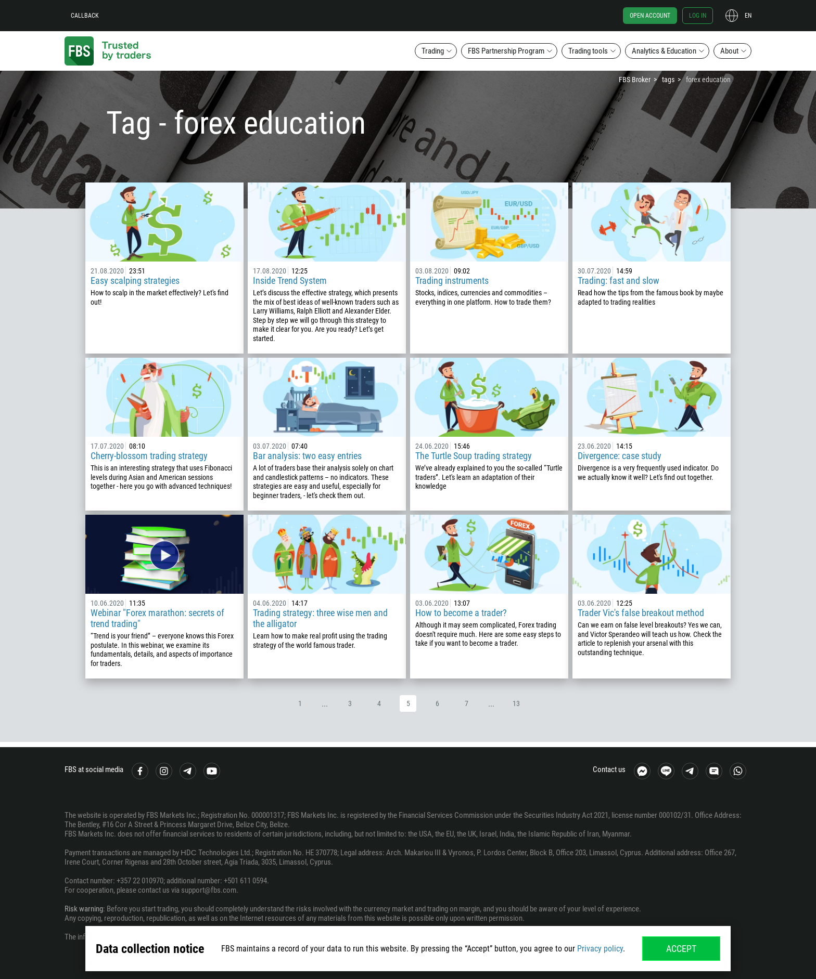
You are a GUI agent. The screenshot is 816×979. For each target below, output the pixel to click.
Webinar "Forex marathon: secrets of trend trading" (157, 618)
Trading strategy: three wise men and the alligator (320, 618)
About (729, 51)
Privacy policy (600, 949)
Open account (650, 15)
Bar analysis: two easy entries (307, 455)
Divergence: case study (619, 455)
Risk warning (84, 908)
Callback (85, 15)
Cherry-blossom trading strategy (149, 455)
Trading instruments (452, 280)
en (748, 15)
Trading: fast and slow (618, 280)
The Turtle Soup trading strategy (473, 455)
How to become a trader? (461, 612)
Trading (433, 51)
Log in (697, 15)
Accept (681, 948)
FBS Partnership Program (506, 51)
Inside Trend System (290, 280)
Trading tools (588, 51)
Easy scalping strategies (135, 280)
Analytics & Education (664, 51)
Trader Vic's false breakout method (641, 612)
